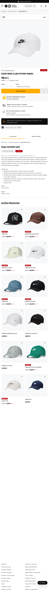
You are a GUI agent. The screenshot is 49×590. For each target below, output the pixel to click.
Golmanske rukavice (31, 564)
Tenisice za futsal (6, 567)
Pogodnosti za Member (24, 1)
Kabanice (28, 586)
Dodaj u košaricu (20, 91)
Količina (3, 84)
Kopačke (3, 564)
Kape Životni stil (23, 11)
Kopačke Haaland (6, 569)
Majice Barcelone (30, 569)
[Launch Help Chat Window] (42, 583)
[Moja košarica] (45, 6)
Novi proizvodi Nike (8, 151)
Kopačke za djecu (6, 586)
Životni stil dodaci (12, 11)
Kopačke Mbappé (6, 572)
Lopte (2, 583)
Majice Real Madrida (31, 567)
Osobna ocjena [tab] (36, 136)
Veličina (17, 84)
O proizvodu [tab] (12, 136)
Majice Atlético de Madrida (32, 572)
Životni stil (3, 11)
